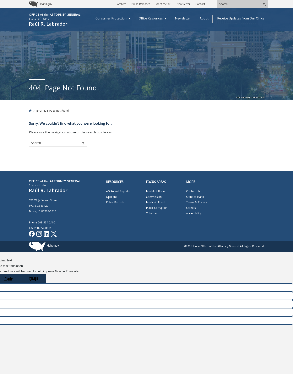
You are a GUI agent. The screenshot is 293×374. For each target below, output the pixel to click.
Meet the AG (163, 4)
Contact (200, 4)
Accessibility (193, 213)
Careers (191, 208)
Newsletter (183, 4)
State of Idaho (195, 197)
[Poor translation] (33, 278)
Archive (121, 4)
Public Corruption (156, 208)
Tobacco (151, 213)
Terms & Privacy (196, 202)
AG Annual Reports (118, 191)
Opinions (111, 197)
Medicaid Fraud (155, 202)
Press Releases (140, 4)
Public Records (115, 202)
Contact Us (193, 191)
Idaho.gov (52, 245)
